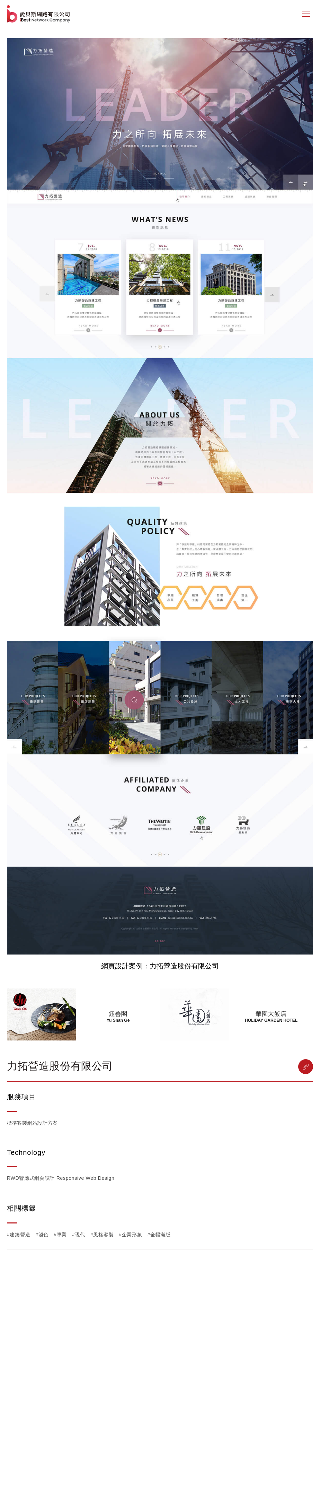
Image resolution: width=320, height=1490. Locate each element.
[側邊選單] (306, 14)
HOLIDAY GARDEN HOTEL (271, 1020)
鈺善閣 (118, 1014)
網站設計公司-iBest (39, 14)
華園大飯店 (271, 1014)
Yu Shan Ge (118, 1020)
